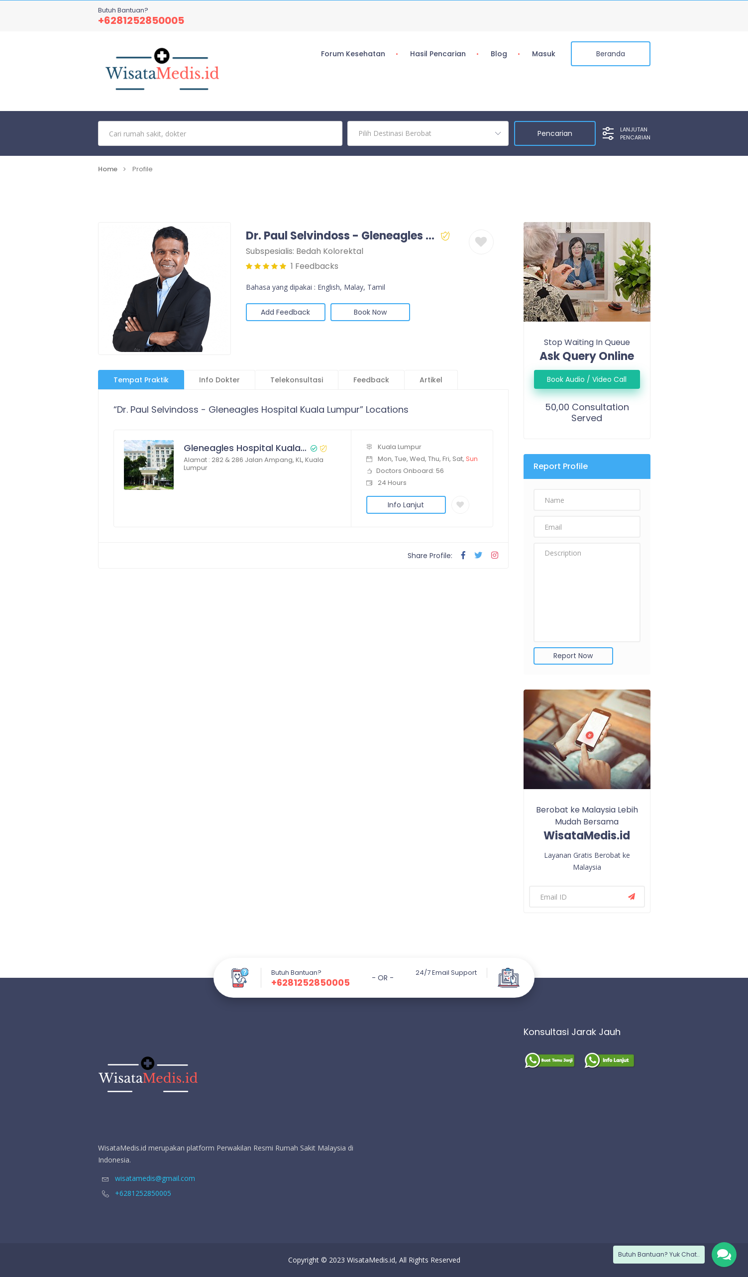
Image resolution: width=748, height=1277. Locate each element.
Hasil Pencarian (438, 54)
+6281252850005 (141, 20)
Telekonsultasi (296, 380)
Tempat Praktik (141, 380)
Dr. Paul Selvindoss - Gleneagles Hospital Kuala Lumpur (341, 236)
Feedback (371, 380)
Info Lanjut (406, 505)
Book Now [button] (370, 312)
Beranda (610, 54)
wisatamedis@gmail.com (146, 1178)
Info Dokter (219, 380)
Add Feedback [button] (285, 312)
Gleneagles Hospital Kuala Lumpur (246, 448)
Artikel (431, 380)
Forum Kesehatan (353, 54)
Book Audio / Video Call (587, 379)
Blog (499, 54)
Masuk (543, 54)
